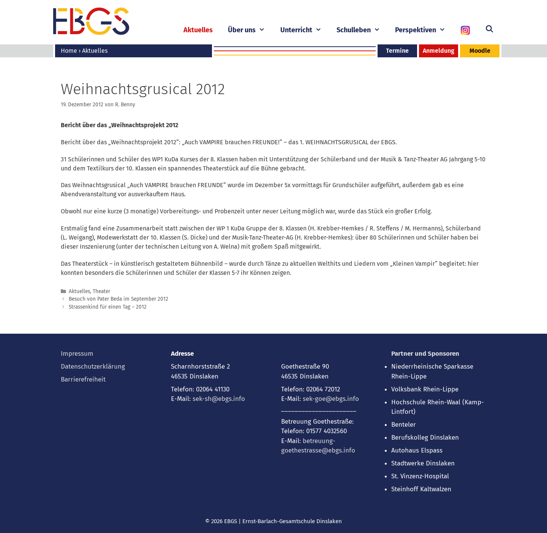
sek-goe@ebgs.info (331, 399)
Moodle (480, 50)
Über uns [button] (250, 30)
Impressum (77, 354)
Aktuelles (198, 30)
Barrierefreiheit (83, 379)
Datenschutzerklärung (93, 367)
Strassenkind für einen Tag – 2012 (108, 307)
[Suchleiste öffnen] (489, 29)
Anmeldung (438, 50)
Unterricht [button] (304, 30)
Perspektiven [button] (424, 30)
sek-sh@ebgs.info (219, 399)
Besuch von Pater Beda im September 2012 (118, 299)
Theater (101, 291)
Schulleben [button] (362, 30)
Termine (397, 50)
